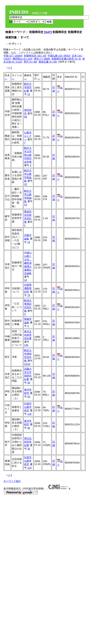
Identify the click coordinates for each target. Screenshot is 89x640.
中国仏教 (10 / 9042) (59, 55)
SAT (48, 32)
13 (28, 94)
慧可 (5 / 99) (30, 61)
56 (25, 116)
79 (28, 295)
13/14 (27, 363)
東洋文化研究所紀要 (28, 335)
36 (28, 382)
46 (28, 427)
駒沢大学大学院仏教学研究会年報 (28, 155)
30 (28, 448)
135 (26, 345)
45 (28, 396)
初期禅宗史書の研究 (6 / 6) (66, 58)
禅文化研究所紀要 (28, 442)
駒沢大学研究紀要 (28, 87)
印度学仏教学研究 (28, 407)
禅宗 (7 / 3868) (42, 58)
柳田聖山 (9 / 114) (23, 58)
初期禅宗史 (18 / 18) (35, 55)
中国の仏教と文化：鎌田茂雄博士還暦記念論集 (28, 263)
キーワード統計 (12, 481)
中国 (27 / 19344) (13, 55)
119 (29, 467)
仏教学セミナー (28, 136)
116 (29, 413)
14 (28, 242)
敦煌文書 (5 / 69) (48, 61)
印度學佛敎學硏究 (28, 288)
